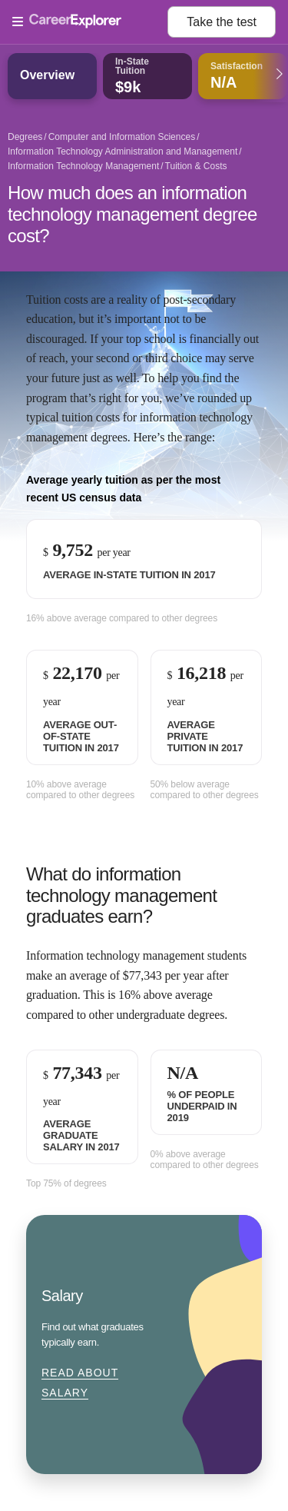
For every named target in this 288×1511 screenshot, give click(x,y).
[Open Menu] (89, 22)
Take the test (222, 21)
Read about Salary (79, 1382)
